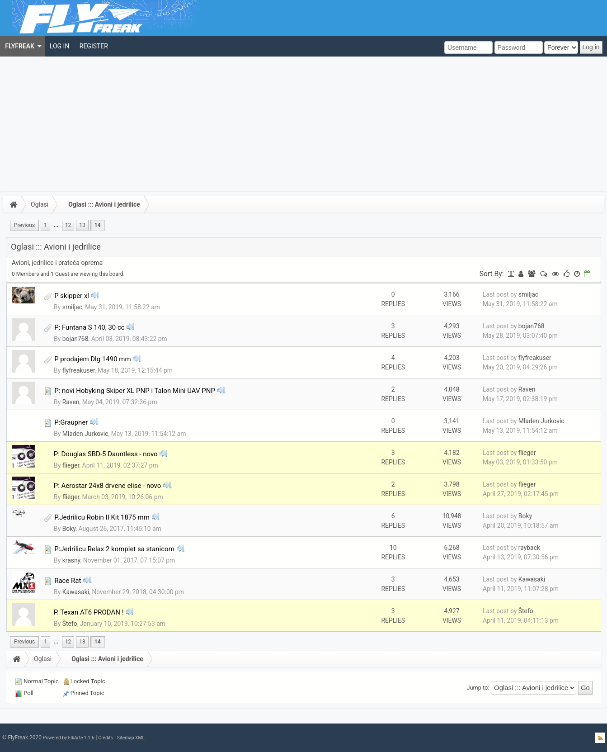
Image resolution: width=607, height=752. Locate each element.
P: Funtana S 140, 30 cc (89, 327)
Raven (71, 402)
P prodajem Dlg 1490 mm (92, 359)
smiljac (72, 307)
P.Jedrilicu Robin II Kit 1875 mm (102, 517)
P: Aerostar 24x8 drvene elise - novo (107, 486)
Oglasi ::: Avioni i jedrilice (104, 204)
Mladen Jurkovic (85, 433)
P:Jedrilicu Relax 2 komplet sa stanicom (114, 549)
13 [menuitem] (82, 225)
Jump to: (478, 687)
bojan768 (75, 338)
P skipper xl (71, 296)
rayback (529, 547)
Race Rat (67, 581)
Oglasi (39, 204)
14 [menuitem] (97, 225)
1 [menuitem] (45, 225)
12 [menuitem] (68, 225)
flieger (71, 465)
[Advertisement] (304, 124)
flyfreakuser (78, 370)
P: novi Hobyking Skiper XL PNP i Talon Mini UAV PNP (134, 391)
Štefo (69, 623)
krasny (71, 560)
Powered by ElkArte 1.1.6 (68, 738)
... (56, 225)
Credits (105, 738)
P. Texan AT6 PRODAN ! (89, 612)
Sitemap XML (131, 738)
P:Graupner (71, 422)
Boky (69, 528)
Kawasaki (75, 592)
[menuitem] (22, 46)
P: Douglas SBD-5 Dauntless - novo (106, 454)
